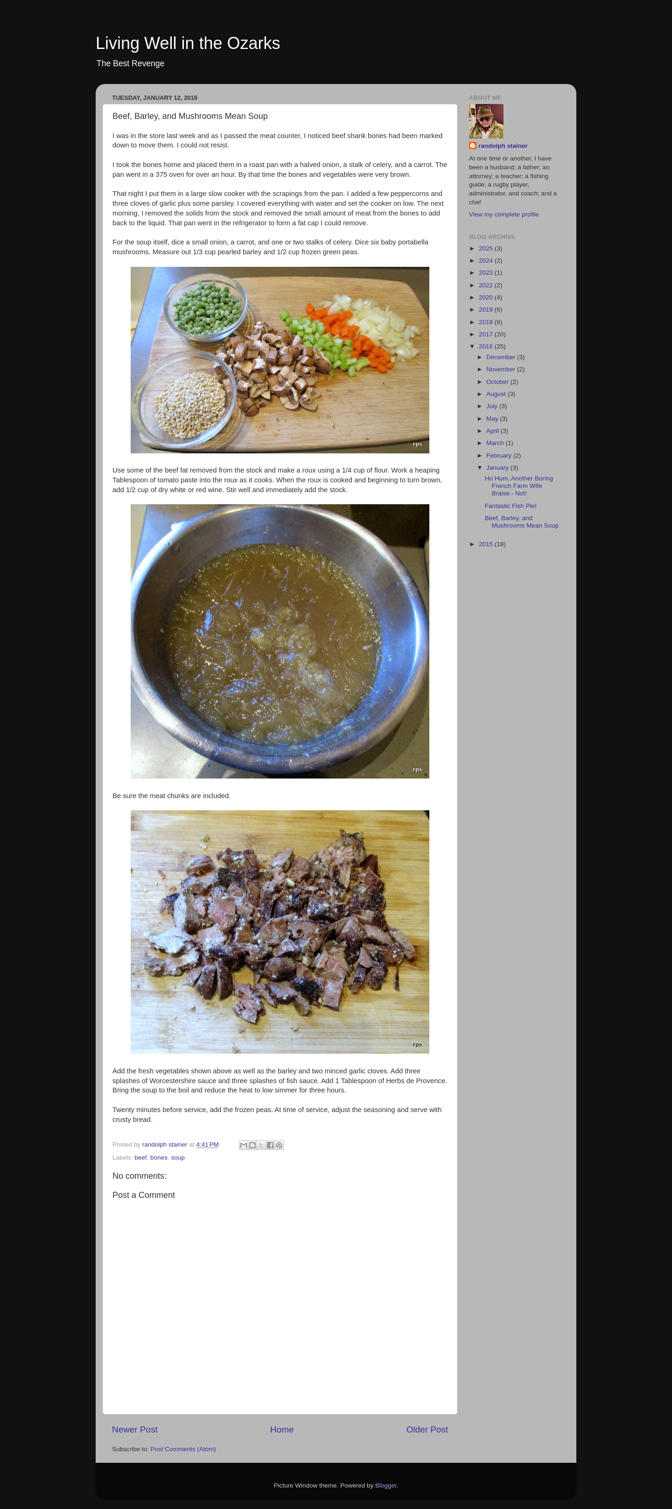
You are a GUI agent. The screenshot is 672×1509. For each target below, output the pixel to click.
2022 (487, 285)
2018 (487, 322)
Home (282, 1429)
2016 (487, 346)
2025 (487, 248)
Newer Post (135, 1429)
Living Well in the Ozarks (188, 43)
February (499, 455)
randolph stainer (503, 145)
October (498, 381)
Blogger (386, 1485)
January (498, 467)
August (497, 393)
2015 (487, 544)
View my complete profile (504, 214)
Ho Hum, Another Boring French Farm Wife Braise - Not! (519, 486)
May (493, 418)
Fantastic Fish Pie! (511, 505)
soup (177, 1157)
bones (159, 1157)
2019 (487, 309)
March (495, 442)
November (501, 369)
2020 (487, 297)
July (492, 406)
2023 (487, 272)
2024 (487, 260)
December (501, 357)
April (493, 430)
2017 (487, 334)
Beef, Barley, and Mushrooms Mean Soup (522, 522)
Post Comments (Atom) (183, 1449)
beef (140, 1157)
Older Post (427, 1429)
